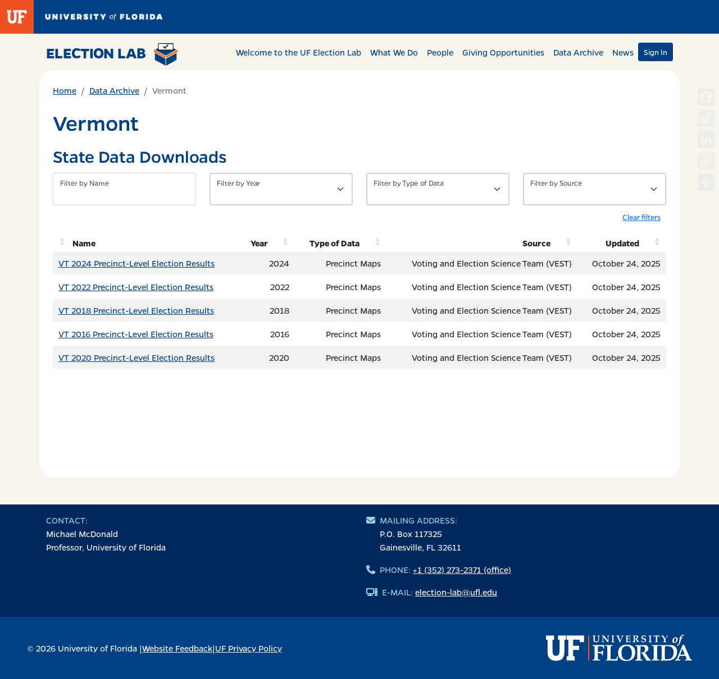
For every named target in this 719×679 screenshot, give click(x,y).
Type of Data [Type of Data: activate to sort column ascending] (335, 243)
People (440, 52)
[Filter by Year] (281, 189)
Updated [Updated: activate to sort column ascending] (622, 243)
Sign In (655, 52)
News (623, 52)
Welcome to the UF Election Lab (298, 52)
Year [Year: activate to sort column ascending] (259, 243)
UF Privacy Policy (248, 648)
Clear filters (641, 217)
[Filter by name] (124, 189)
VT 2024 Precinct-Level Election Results (136, 263)
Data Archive (578, 52)
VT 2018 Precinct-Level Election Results (136, 310)
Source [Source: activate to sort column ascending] (536, 243)
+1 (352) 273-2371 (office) (462, 569)
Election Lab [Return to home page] (112, 54)
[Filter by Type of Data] (437, 189)
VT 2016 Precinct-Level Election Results (135, 334)
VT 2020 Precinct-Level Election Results (136, 357)
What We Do (394, 52)
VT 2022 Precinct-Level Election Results (135, 286)
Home (64, 90)
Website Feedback (177, 648)
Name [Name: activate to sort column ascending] (83, 243)
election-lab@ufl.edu (456, 592)
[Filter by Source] (594, 189)
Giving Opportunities (503, 52)
